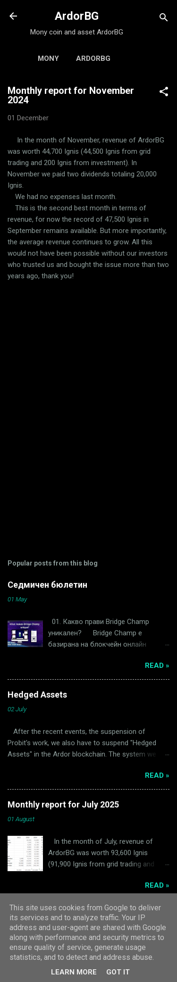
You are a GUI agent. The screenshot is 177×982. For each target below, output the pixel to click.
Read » (157, 665)
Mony (48, 58)
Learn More (74, 972)
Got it (118, 972)
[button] (163, 93)
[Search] (163, 19)
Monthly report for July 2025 (63, 804)
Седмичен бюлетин (47, 585)
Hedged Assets (37, 694)
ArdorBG (77, 16)
